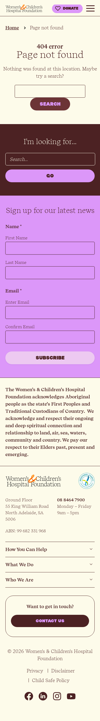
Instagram (57, 696)
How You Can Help (26, 549)
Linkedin (43, 696)
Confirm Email (20, 326)
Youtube (71, 696)
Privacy (35, 671)
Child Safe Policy (51, 680)
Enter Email (17, 302)
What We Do (19, 564)
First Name (16, 237)
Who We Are (19, 580)
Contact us (50, 621)
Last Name (15, 262)
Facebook (29, 696)
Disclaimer (63, 671)
